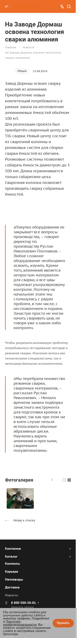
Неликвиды (14, 579)
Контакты (12, 564)
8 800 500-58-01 (23, 603)
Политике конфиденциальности (20, 623)
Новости (11, 595)
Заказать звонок (22, 607)
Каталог (11, 556)
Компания (13, 549)
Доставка (12, 587)
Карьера (11, 571)
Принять (63, 623)
